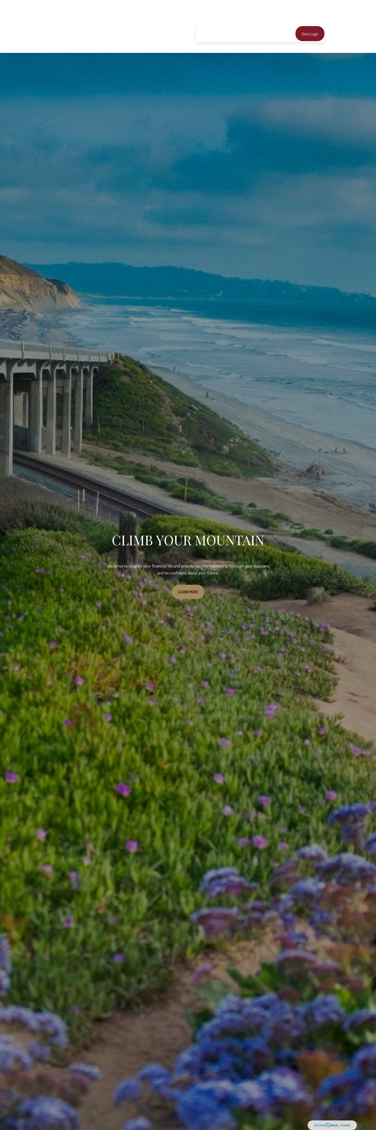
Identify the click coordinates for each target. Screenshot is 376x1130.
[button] (203, 19)
